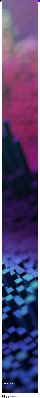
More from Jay (8, 397)
